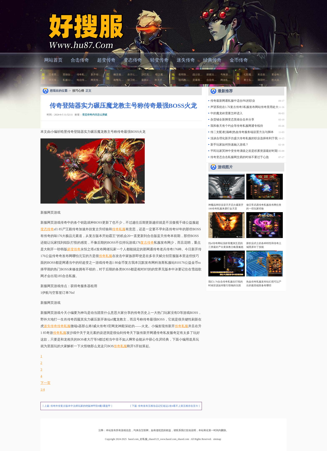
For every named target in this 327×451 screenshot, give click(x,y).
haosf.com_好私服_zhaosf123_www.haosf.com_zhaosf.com (81, 26)
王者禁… (54, 74)
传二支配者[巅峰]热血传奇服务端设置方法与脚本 (242, 132)
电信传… (82, 80)
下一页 (45, 383)
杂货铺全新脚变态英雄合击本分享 (232, 119)
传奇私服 (119, 229)
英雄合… (68, 74)
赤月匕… (132, 74)
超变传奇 (106, 60)
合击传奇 (80, 60)
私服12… (68, 80)
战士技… (197, 74)
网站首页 (53, 60)
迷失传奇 (186, 60)
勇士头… (249, 80)
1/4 (42, 389)
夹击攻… (263, 74)
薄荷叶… (263, 80)
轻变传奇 (159, 60)
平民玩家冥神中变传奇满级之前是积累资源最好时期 (244, 150)
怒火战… (277, 80)
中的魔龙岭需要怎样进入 (226, 113)
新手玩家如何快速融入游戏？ (229, 144)
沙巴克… (146, 74)
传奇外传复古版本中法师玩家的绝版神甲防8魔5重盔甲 (80, 405)
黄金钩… (277, 74)
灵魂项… (197, 80)
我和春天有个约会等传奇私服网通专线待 (236, 125)
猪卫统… (132, 80)
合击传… (211, 80)
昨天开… (160, 80)
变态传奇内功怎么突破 (94, 114)
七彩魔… (249, 74)
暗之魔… (160, 74)
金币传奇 (239, 60)
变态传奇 (133, 60)
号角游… (225, 74)
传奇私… (82, 74)
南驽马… (118, 80)
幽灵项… (118, 74)
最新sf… (146, 80)
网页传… (54, 80)
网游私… (225, 80)
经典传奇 (212, 60)
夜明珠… (184, 74)
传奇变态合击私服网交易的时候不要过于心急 (239, 157)
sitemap (217, 439)
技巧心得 (78, 90)
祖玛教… (184, 80)
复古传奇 (147, 242)
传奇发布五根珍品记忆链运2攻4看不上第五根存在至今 (168, 405)
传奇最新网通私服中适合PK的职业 (232, 100)
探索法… (211, 74)
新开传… (96, 74)
